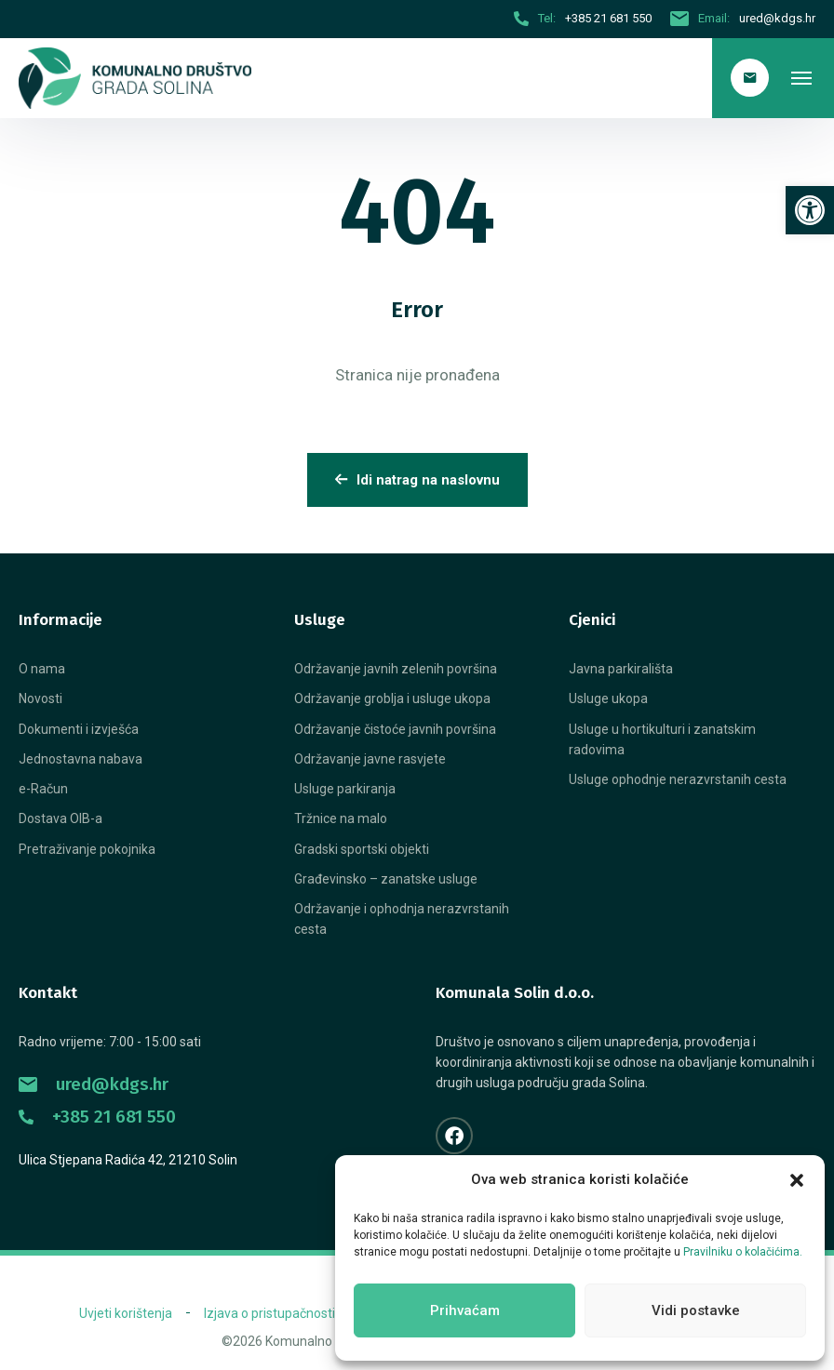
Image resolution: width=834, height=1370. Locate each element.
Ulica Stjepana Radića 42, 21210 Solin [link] (128, 1159)
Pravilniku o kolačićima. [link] (742, 1251)
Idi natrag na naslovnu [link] (417, 480)
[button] (796, 1180)
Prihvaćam (465, 1310)
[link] (810, 210)
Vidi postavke (696, 1310)
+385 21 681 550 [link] (97, 1116)
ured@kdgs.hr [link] (93, 1084)
